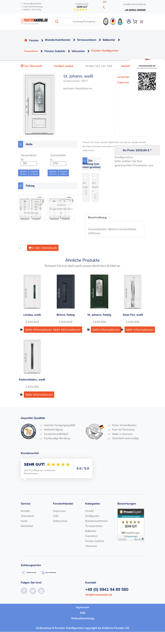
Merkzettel (27, 526)
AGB (55, 516)
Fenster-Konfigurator (104, 50)
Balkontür (109, 40)
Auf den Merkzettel (127, 77)
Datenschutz (60, 521)
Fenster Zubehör (54, 51)
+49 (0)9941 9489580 (135, 10)
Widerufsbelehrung (82, 618)
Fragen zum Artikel (127, 82)
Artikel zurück (64, 66)
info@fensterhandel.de (98, 594)
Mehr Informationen (39, 330)
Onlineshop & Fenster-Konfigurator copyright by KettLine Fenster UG (82, 628)
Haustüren (31, 51)
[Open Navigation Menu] (141, 21)
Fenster (34, 40)
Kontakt (25, 511)
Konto (24, 521)
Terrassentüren (86, 40)
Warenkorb (27, 516)
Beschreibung (97, 217)
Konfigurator (92, 516)
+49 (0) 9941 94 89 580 (106, 589)
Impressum (59, 511)
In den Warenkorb (43, 248)
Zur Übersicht (33, 66)
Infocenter (78, 51)
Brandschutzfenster (58, 40)
